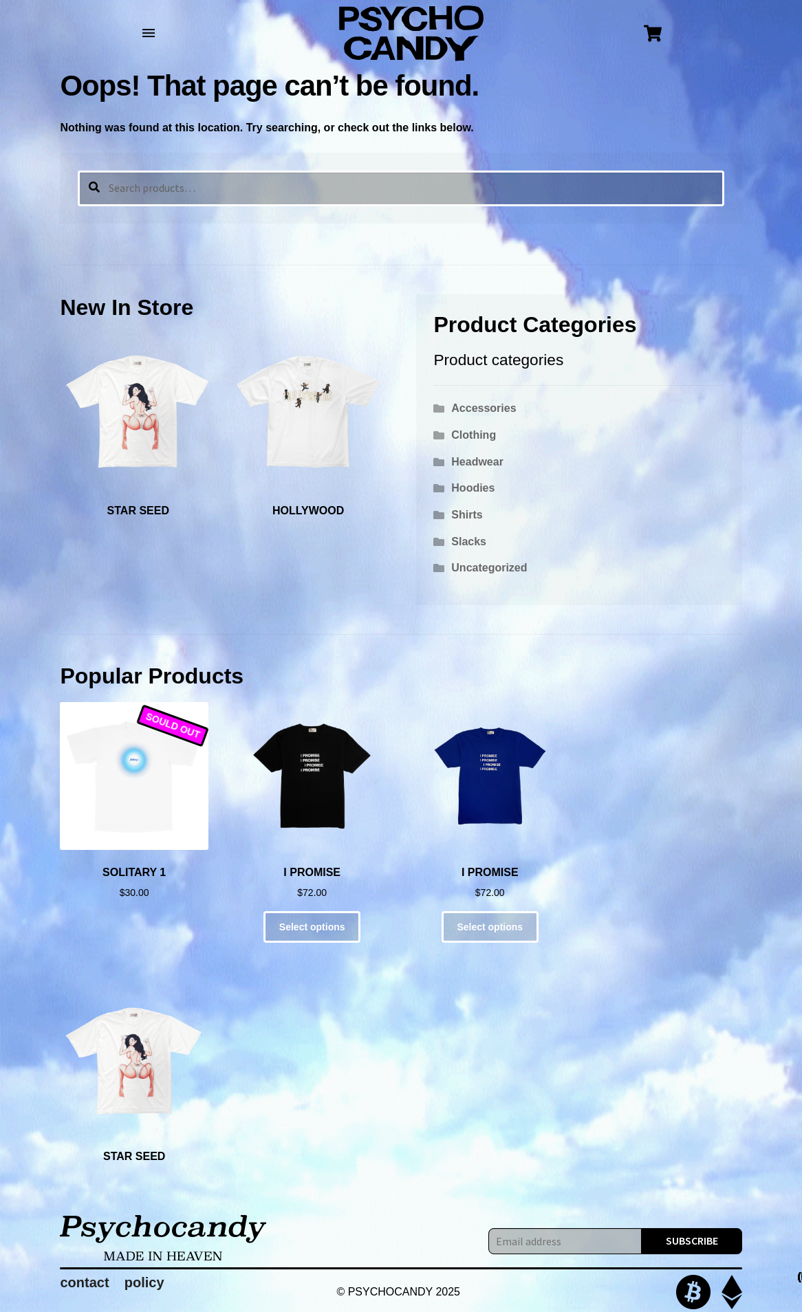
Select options (312, 926)
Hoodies (473, 488)
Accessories (483, 408)
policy (144, 1282)
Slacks (468, 541)
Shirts (466, 515)
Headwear (477, 462)
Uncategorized (489, 567)
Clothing (473, 435)
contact (84, 1282)
